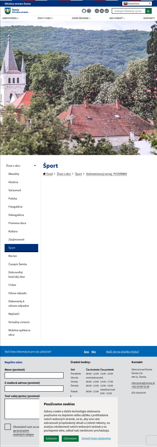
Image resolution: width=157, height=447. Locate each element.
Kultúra (12, 231)
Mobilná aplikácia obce (19, 332)
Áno (87, 352)
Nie (94, 352)
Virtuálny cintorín (19, 322)
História (13, 182)
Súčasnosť (14, 190)
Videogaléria (16, 215)
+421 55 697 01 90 (140, 386)
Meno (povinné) (15, 369)
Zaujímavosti (16, 239)
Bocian (12, 256)
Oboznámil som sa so (26, 430)
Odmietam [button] (70, 438)
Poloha (12, 198)
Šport (11, 247)
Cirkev (12, 285)
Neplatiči (13, 314)
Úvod (48, 174)
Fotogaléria (15, 206)
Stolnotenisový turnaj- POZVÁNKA (106, 174)
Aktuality (13, 174)
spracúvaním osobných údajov (23, 432)
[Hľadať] (148, 11)
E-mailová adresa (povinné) (22, 383)
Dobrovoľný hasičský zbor (16, 274)
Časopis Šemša (17, 264)
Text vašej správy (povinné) (22, 396)
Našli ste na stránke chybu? (122, 351)
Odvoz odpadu (17, 293)
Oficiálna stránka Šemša (19, 3)
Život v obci (13, 165)
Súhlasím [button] (51, 438)
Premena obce (17, 223)
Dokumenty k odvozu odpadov (18, 303)
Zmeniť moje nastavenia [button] (96, 438)
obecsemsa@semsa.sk (143, 382)
